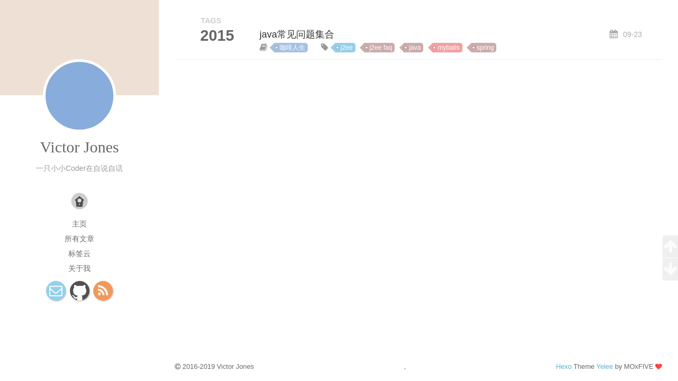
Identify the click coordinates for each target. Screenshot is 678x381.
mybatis (448, 47)
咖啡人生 (292, 47)
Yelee (604, 366)
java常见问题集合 (297, 34)
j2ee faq (381, 47)
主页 (79, 224)
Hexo (564, 366)
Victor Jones (79, 147)
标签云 (79, 253)
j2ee (347, 47)
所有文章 (79, 238)
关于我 (79, 268)
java (415, 47)
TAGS (211, 20)
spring (485, 47)
